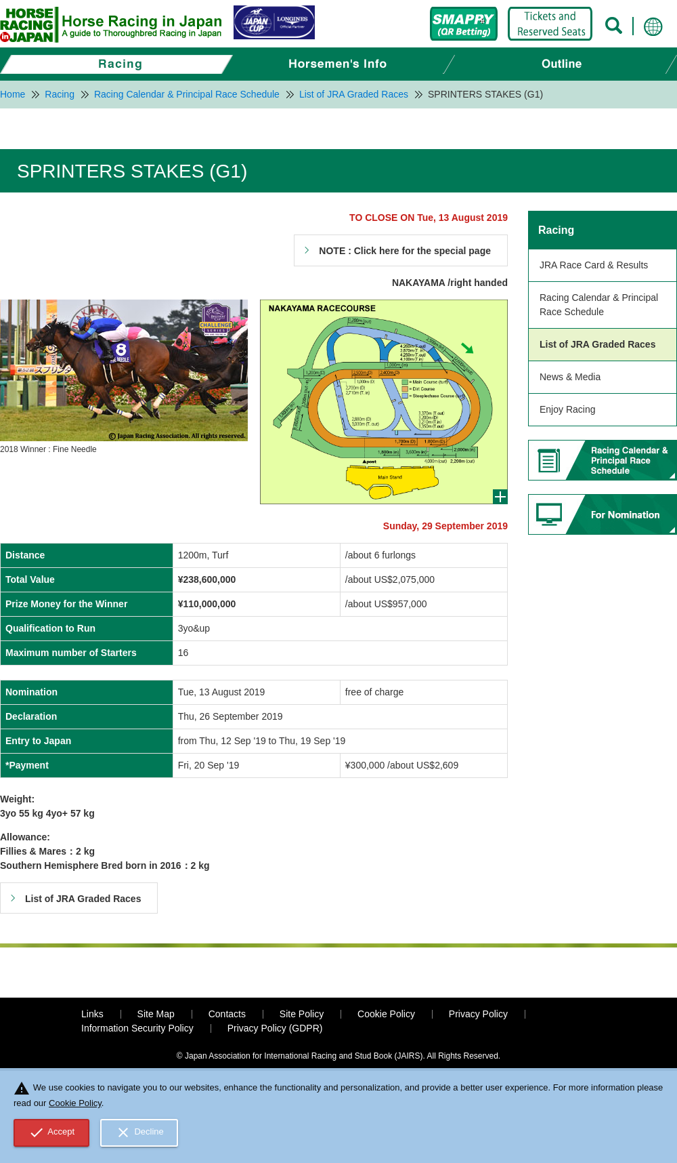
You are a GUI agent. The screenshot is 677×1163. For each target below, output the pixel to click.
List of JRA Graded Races (597, 344)
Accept (51, 1132)
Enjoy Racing (568, 409)
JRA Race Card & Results (594, 265)
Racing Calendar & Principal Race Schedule (599, 304)
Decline (139, 1132)
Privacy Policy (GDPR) (275, 1028)
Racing (556, 230)
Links (92, 1013)
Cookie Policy (386, 1013)
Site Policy (302, 1013)
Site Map (156, 1013)
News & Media (570, 376)
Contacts (227, 1013)
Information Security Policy (137, 1028)
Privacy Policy (478, 1013)
